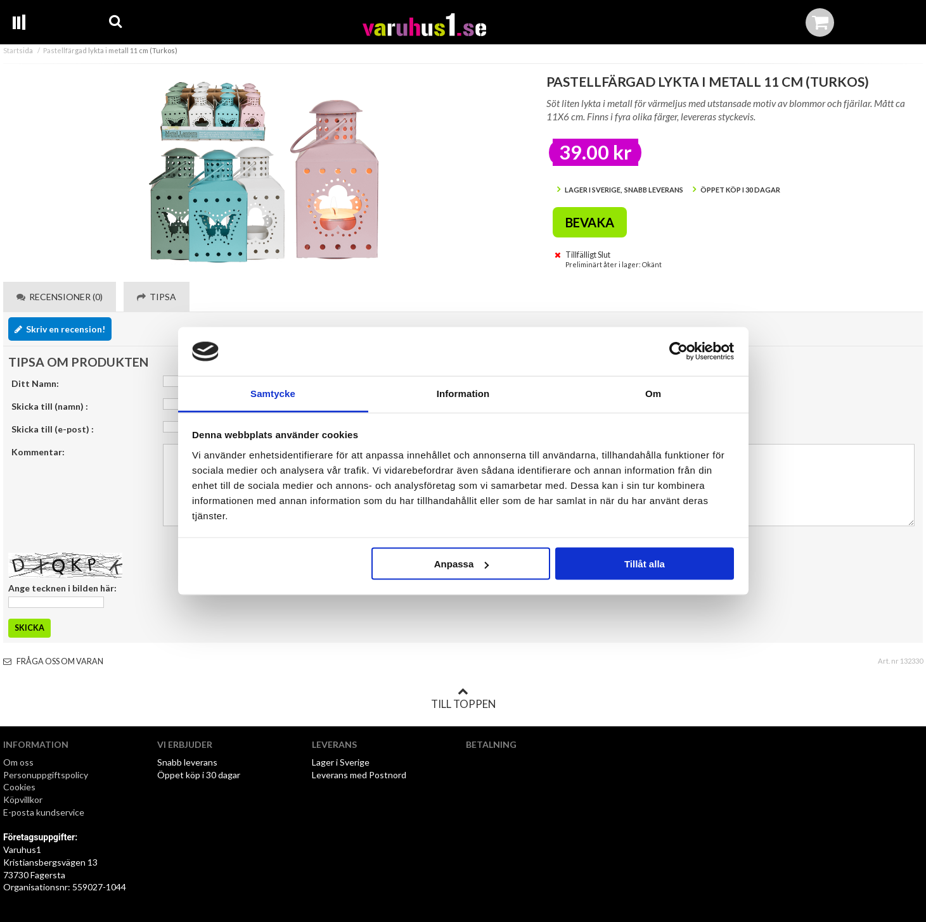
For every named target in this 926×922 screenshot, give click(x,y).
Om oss (18, 762)
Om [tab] (653, 393)
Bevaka (589, 222)
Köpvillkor (22, 799)
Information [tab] (463, 393)
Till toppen (463, 698)
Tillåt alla (644, 564)
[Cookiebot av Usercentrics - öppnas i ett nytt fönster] (678, 351)
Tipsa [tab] (156, 296)
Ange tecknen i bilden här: (62, 588)
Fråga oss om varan (53, 661)
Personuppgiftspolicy (45, 774)
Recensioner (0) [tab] (59, 296)
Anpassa (461, 564)
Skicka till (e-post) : (52, 429)
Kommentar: (38, 451)
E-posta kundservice (44, 812)
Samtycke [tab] (272, 393)
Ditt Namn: (35, 383)
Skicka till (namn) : (49, 406)
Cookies (19, 786)
